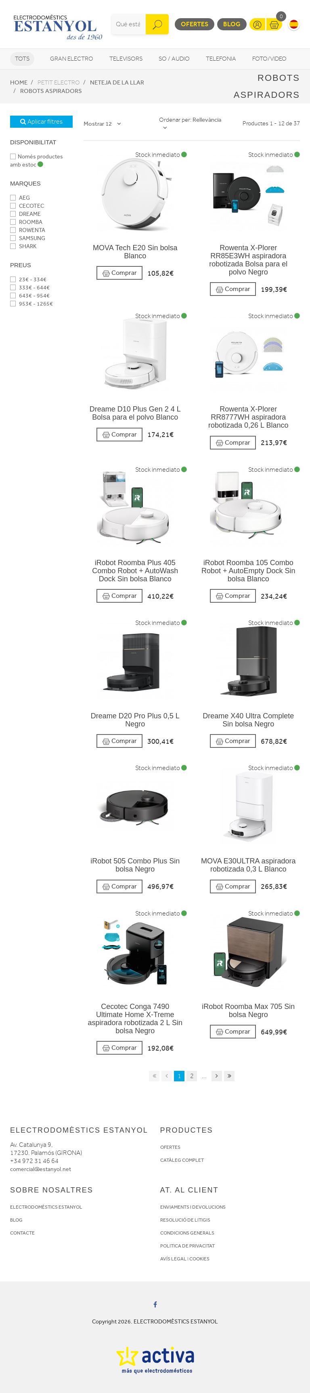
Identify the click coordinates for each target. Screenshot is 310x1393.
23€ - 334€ (28, 279)
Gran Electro (71, 58)
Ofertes (194, 24)
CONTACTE (22, 1233)
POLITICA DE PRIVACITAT (187, 1246)
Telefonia (221, 58)
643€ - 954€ (30, 295)
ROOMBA (26, 222)
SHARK (23, 246)
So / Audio (174, 58)
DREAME (25, 214)
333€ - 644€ (30, 287)
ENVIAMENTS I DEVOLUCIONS (193, 1207)
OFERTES (170, 1147)
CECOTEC (27, 206)
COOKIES (199, 1259)
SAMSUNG (27, 238)
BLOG (16, 1220)
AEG (20, 197)
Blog (232, 24)
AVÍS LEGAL (173, 1259)
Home (18, 82)
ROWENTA (27, 230)
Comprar (119, 273)
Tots (22, 58)
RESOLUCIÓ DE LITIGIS (185, 1220)
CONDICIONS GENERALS (187, 1233)
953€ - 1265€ (31, 303)
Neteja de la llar (117, 82)
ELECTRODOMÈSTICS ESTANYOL (46, 1207)
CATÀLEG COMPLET (182, 1160)
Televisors (125, 58)
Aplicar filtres (41, 121)
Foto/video (269, 58)
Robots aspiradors (51, 91)
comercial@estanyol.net (40, 1169)
